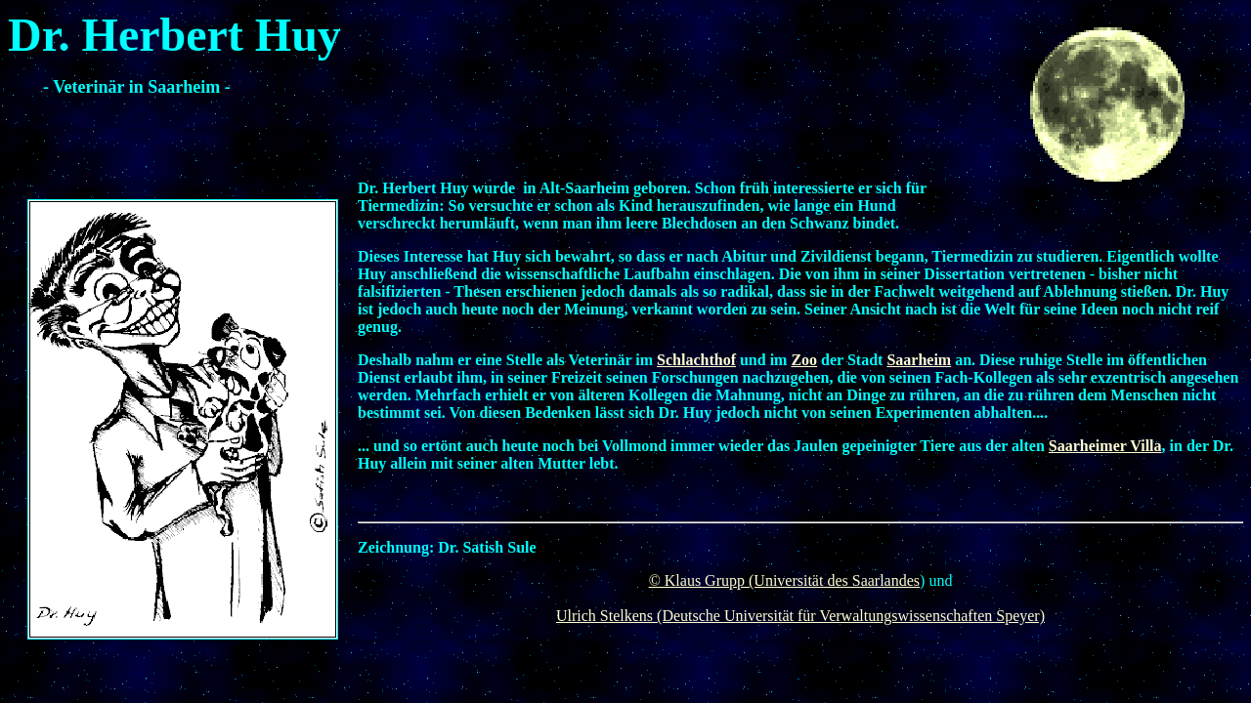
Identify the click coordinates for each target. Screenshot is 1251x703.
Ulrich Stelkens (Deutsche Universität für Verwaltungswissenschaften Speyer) (800, 615)
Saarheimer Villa (1105, 445)
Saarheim (918, 360)
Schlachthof (696, 360)
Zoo (804, 360)
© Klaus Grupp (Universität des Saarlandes (784, 580)
